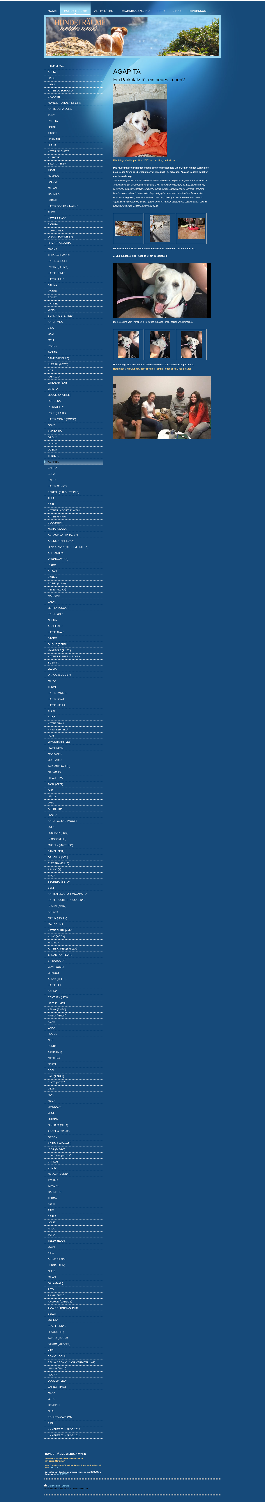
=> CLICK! (54, 1467)
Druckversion (52, 1486)
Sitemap (65, 1486)
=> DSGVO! (62, 1474)
